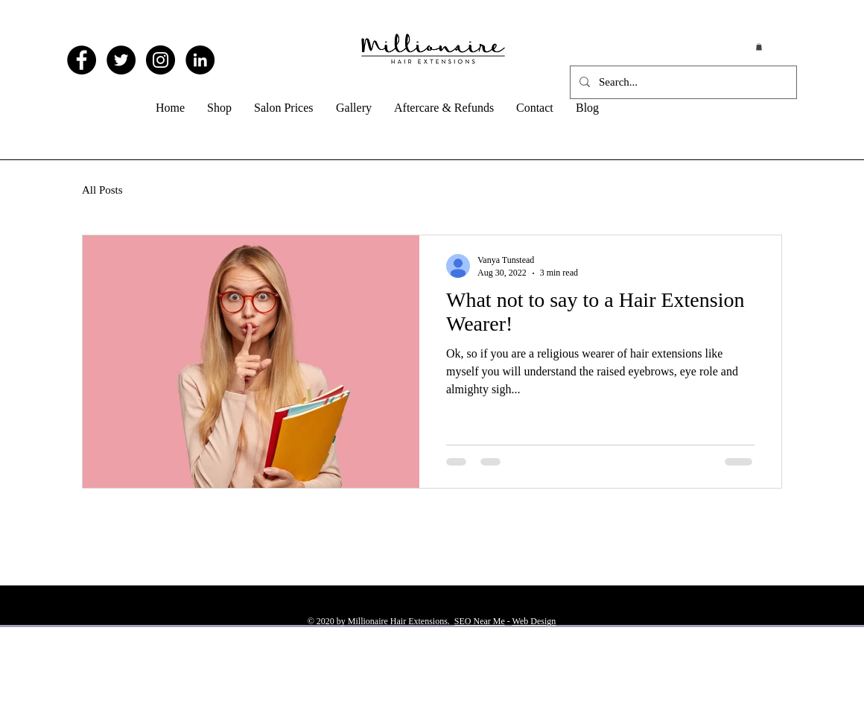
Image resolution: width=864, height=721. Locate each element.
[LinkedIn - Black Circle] (200, 59)
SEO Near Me (479, 621)
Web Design (534, 621)
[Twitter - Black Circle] (121, 59)
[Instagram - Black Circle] (160, 59)
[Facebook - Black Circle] (81, 59)
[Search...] (682, 82)
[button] (759, 47)
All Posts (102, 190)
